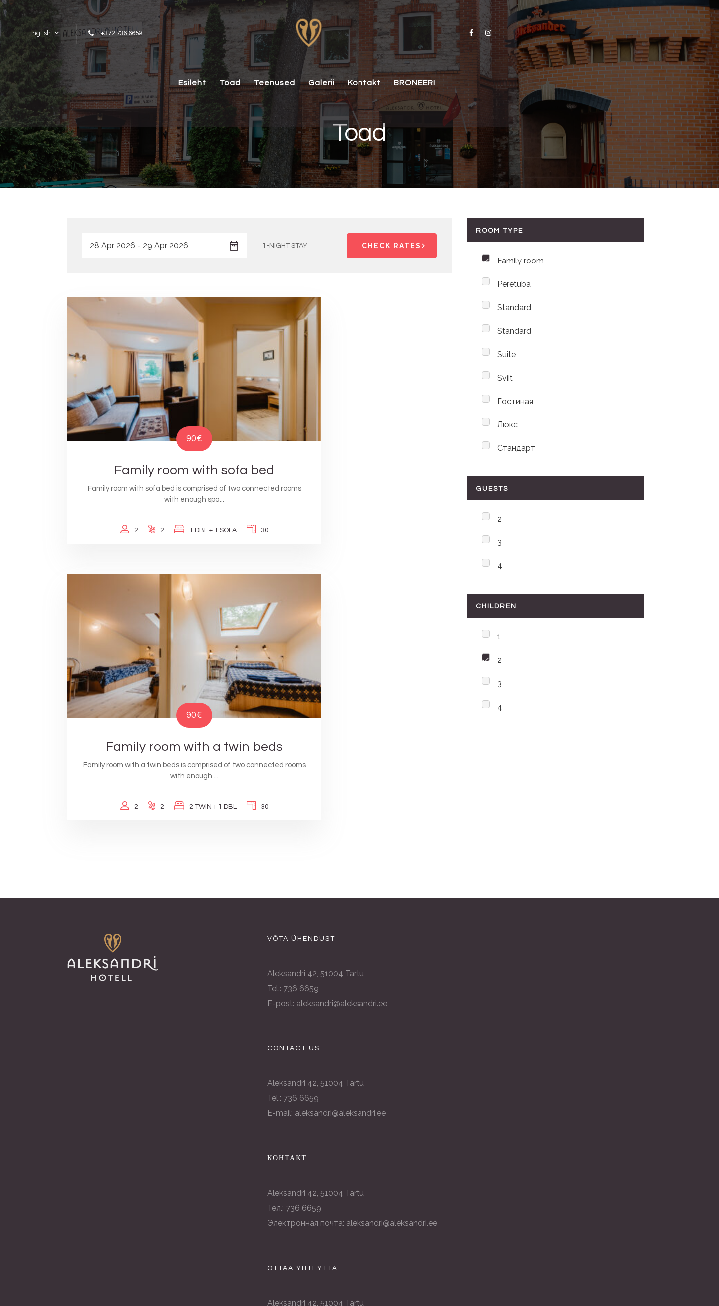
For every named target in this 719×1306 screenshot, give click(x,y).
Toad (276, 77)
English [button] (36, 29)
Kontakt (431, 77)
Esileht (231, 77)
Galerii (381, 77)
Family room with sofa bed (159, 430)
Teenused (327, 77)
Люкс (507, 432)
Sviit (505, 383)
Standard (514, 310)
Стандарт (516, 457)
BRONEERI (488, 77)
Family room (520, 261)
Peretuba (514, 285)
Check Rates (395, 245)
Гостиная (515, 408)
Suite (506, 359)
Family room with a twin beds (359, 430)
